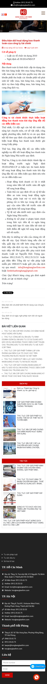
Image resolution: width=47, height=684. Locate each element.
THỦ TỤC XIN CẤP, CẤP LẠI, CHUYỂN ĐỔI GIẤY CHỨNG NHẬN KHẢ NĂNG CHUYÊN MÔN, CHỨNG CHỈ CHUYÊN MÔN (28, 447)
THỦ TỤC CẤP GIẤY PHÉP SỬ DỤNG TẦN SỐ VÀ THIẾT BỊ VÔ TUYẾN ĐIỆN (30, 418)
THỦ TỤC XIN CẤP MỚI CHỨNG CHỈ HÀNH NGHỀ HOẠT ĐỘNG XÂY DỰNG (30, 431)
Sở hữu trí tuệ (9, 561)
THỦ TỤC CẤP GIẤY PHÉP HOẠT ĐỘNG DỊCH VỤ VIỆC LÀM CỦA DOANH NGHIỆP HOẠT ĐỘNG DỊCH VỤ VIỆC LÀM (23, 523)
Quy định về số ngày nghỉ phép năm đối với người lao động (22, 317)
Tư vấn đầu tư (9, 558)
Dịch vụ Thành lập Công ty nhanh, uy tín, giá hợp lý (28, 389)
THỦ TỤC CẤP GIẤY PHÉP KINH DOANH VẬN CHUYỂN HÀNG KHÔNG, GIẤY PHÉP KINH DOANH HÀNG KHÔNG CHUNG (30, 469)
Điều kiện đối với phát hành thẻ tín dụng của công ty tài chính (23, 306)
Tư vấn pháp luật (10, 555)
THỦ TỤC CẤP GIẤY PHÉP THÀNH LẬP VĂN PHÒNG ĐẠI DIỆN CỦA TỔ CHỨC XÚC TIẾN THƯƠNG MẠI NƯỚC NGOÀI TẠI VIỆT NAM (21, 353)
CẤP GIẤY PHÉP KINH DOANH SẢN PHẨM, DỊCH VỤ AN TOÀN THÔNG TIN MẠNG (30, 404)
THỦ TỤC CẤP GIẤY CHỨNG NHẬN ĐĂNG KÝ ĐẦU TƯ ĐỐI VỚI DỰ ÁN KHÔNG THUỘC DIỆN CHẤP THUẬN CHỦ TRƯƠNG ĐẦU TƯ (23, 367)
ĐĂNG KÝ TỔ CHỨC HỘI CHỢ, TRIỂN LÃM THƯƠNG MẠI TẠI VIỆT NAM (29, 509)
